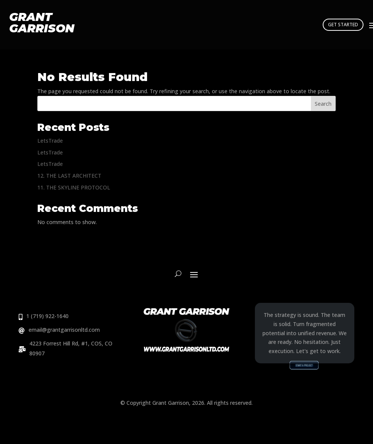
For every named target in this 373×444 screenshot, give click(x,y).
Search (323, 103)
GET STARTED (343, 24)
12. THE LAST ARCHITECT (69, 175)
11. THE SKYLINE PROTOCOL (73, 187)
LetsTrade (50, 140)
